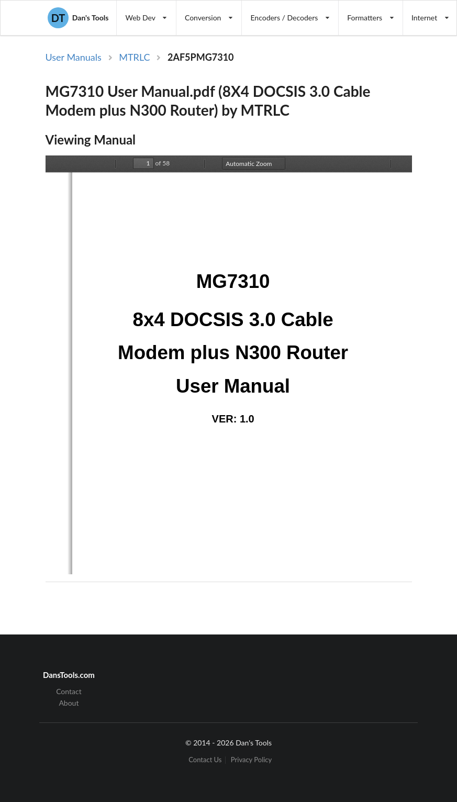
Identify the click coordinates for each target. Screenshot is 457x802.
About (69, 702)
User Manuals (74, 57)
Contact (69, 691)
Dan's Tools (78, 17)
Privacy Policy (251, 759)
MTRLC (134, 57)
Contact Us (204, 759)
